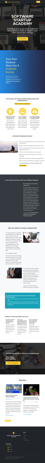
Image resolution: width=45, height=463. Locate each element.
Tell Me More (22, 38)
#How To (11, 399)
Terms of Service (8, 458)
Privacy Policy (15, 458)
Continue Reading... (10, 415)
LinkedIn (10, 451)
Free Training (26, 440)
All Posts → (8, 420)
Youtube (10, 449)
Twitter (10, 447)
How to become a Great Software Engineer (12, 396)
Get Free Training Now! (13, 363)
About (24, 436)
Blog (24, 438)
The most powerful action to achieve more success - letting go (31, 399)
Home (24, 434)
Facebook (10, 445)
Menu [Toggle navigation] (38, 1)
